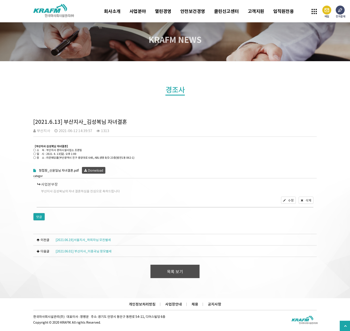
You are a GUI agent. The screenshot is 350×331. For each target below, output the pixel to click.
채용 (195, 304)
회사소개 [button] (112, 11)
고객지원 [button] (256, 11)
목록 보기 (175, 272)
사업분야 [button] (137, 11)
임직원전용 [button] (283, 11)
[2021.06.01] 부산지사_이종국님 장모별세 (84, 251)
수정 (288, 200)
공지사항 (214, 304)
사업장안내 (173, 304)
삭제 (306, 200)
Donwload (93, 170)
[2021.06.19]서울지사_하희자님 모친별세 (83, 239)
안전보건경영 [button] (192, 11)
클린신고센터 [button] (226, 11)
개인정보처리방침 (142, 304)
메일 (326, 12)
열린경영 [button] (163, 11)
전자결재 (340, 12)
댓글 (39, 216)
